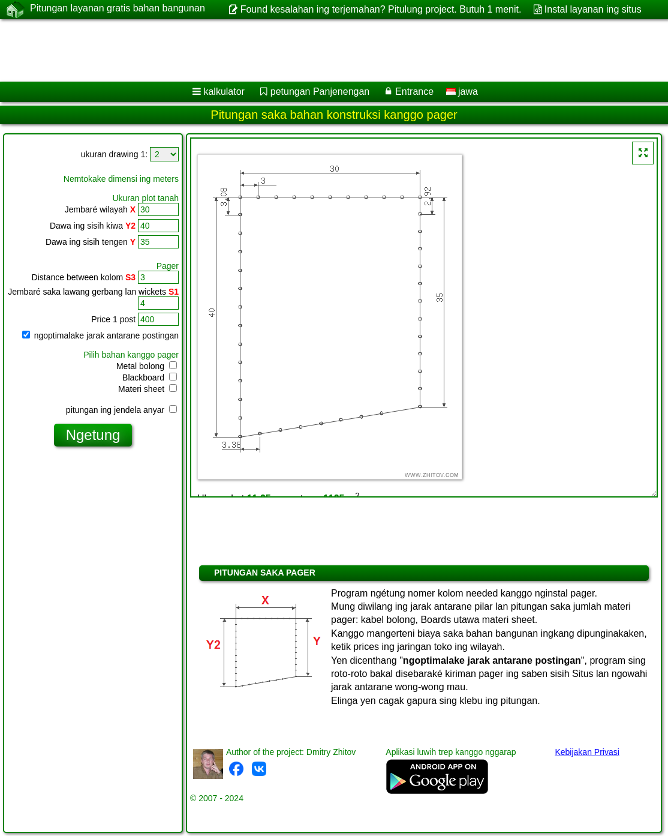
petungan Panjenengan (320, 91)
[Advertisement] (321, 50)
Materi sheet (147, 389)
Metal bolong (146, 366)
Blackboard (149, 377)
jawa (462, 91)
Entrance (414, 91)
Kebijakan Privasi (587, 752)
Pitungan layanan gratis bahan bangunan (117, 9)
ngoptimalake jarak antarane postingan (100, 335)
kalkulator (223, 91)
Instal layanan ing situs (593, 9)
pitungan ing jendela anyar (121, 410)
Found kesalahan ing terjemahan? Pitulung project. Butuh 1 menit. (381, 9)
